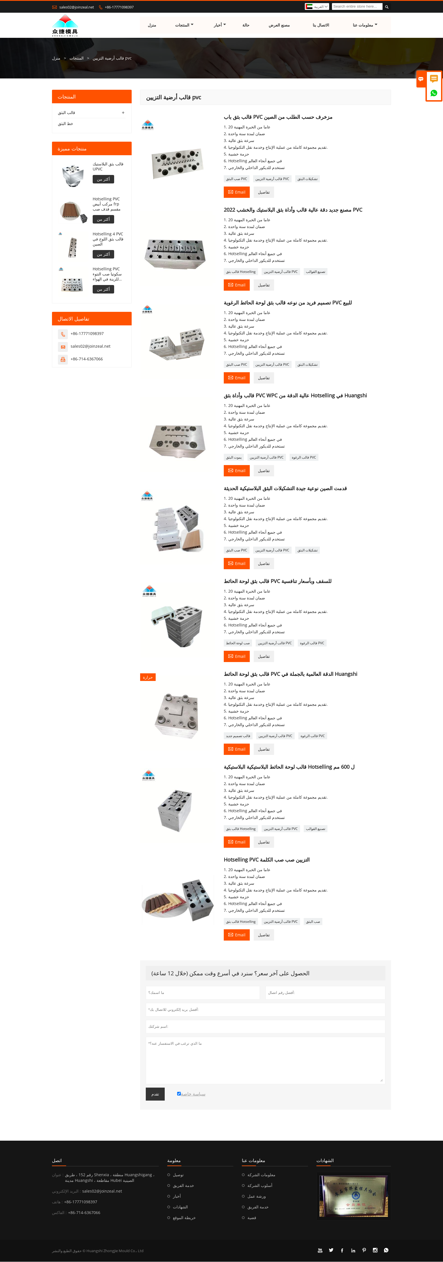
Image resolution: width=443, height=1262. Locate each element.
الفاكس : (59, 1212)
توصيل (178, 1175)
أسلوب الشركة (259, 1185)
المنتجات (184, 25)
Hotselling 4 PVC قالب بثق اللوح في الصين (108, 239)
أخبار (220, 25)
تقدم (155, 1094)
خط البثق (65, 123)
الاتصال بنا (321, 25)
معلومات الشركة (261, 1175)
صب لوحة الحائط (238, 643)
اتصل (57, 1161)
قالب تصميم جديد (238, 736)
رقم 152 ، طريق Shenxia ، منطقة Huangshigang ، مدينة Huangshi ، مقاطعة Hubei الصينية (110, 1177)
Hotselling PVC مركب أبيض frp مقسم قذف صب (107, 204)
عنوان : (58, 1175)
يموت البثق (234, 457)
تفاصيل (264, 192)
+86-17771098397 (119, 7)
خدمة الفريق (183, 1185)
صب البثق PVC (236, 179)
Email (237, 192)
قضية (251, 1218)
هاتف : (57, 1202)
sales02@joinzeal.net (76, 7)
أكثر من (103, 179)
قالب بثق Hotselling (241, 272)
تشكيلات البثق (307, 179)
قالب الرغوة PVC (304, 457)
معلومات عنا (365, 25)
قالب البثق (66, 112)
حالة (245, 25)
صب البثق (313, 921)
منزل (152, 25)
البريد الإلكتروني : (66, 1191)
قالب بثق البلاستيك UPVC (108, 167)
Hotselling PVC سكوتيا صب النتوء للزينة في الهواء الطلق (107, 274)
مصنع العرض (279, 25)
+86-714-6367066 (87, 359)
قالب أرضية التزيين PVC (272, 179)
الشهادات (180, 1207)
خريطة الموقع (184, 1218)
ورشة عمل (256, 1196)
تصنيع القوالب (315, 272)
